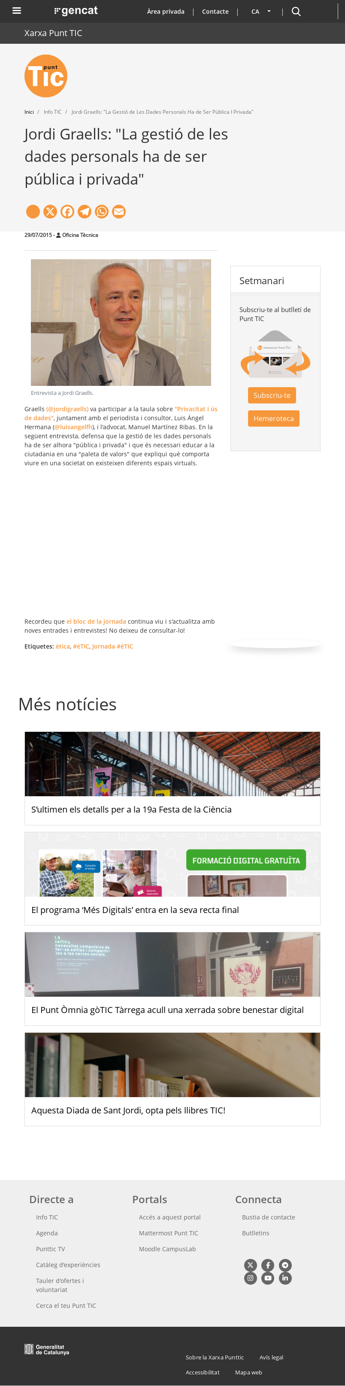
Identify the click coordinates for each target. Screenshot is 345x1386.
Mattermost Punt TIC (168, 1233)
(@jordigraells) (67, 409)
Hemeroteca (274, 418)
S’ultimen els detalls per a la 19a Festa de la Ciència (131, 809)
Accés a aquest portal (170, 1217)
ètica (63, 646)
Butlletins (255, 1233)
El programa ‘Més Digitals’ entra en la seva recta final (135, 910)
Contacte (215, 11)
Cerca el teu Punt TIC (66, 1305)
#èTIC (81, 646)
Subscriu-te (272, 395)
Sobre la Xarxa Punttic (215, 1357)
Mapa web (249, 1372)
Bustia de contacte (268, 1217)
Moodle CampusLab (167, 1249)
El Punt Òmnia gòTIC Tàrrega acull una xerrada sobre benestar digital (167, 1010)
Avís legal (272, 1357)
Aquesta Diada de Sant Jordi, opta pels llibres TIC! (128, 1110)
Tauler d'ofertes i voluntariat (60, 1285)
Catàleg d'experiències (68, 1265)
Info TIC (47, 1217)
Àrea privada (166, 11)
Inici (29, 111)
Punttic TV (50, 1249)
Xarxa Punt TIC (53, 33)
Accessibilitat (203, 1372)
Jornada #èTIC (112, 646)
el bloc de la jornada (96, 621)
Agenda (47, 1233)
